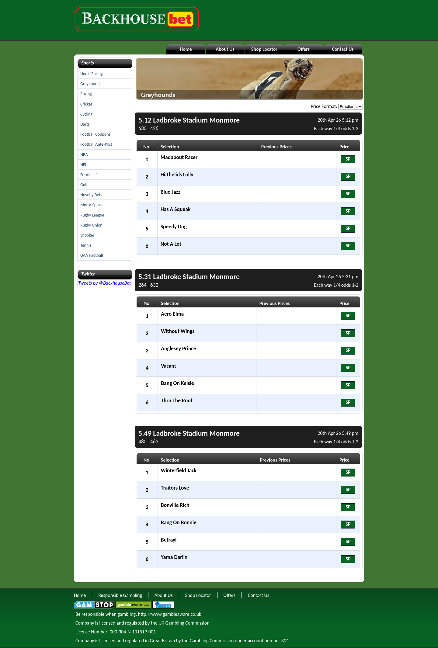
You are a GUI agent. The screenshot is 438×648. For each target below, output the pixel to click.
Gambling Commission (211, 640)
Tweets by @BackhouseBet (104, 283)
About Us (225, 49)
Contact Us (342, 49)
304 (285, 640)
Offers (303, 49)
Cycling (86, 114)
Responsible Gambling (120, 595)
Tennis (85, 245)
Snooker (87, 235)
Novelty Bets (91, 194)
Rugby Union (91, 225)
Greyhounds (90, 83)
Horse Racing (91, 73)
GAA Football (91, 255)
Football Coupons (95, 134)
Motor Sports (91, 204)
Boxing (86, 93)
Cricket (86, 104)
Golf (84, 184)
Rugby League (92, 215)
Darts (84, 124)
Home (186, 49)
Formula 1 (89, 174)
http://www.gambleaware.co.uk (169, 614)
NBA (84, 154)
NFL (83, 164)
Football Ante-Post (96, 144)
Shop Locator (264, 49)
